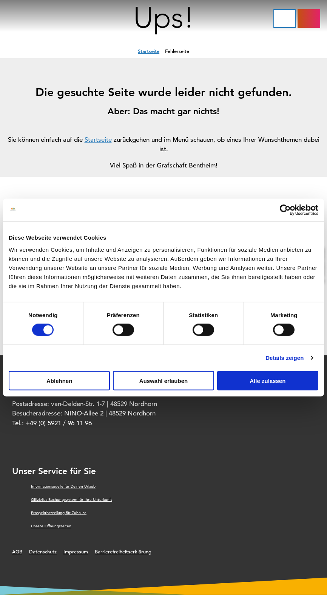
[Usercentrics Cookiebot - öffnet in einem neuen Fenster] (285, 210)
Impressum (75, 552)
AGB (17, 552)
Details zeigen (284, 358)
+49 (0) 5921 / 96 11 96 (59, 423)
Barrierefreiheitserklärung (123, 552)
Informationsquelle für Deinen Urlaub (63, 486)
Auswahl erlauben (163, 380)
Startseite (148, 51)
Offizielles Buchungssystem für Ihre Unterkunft (71, 499)
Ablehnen (59, 380)
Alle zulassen (267, 380)
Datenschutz (43, 552)
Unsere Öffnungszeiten (51, 526)
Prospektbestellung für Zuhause (58, 512)
